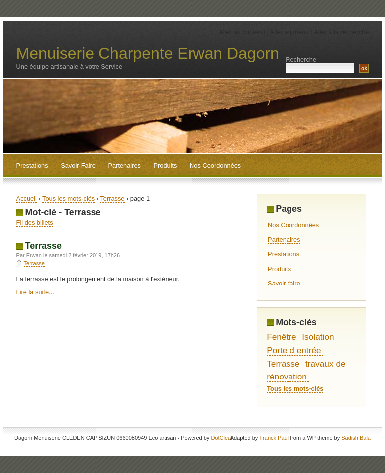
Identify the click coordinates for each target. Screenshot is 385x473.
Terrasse (112, 198)
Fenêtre (281, 337)
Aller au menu (289, 32)
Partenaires (284, 239)
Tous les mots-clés (68, 198)
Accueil (26, 198)
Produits (279, 269)
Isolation (318, 337)
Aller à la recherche (341, 32)
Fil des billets (34, 222)
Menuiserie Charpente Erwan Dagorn (147, 53)
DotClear (221, 438)
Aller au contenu (242, 32)
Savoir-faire (284, 283)
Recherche (301, 59)
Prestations (283, 254)
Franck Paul (274, 438)
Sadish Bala (356, 438)
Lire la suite (32, 292)
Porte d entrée (294, 350)
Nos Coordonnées (293, 225)
